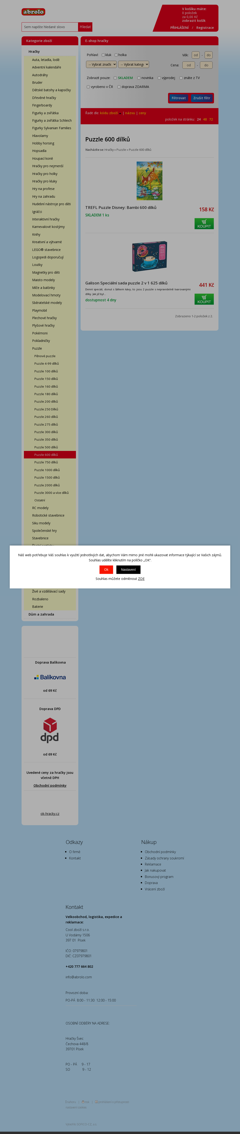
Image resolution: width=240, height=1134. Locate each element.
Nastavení (128, 569)
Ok (106, 569)
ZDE (141, 578)
